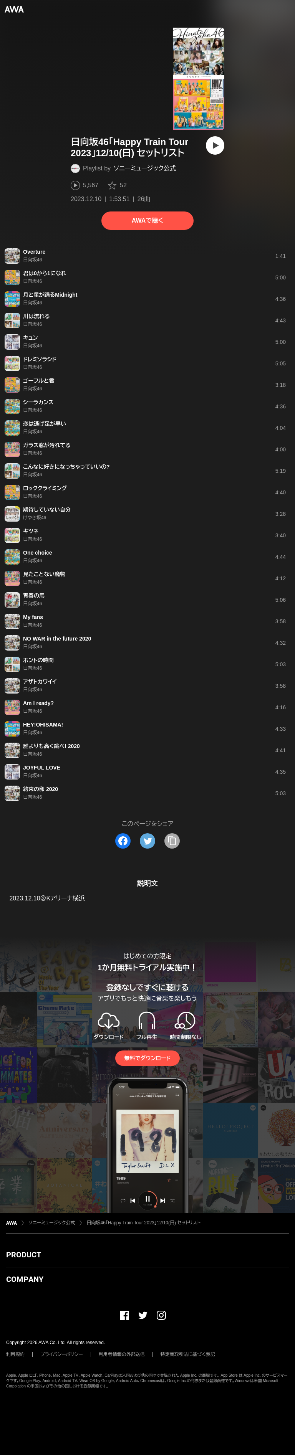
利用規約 (15, 1354)
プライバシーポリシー (61, 1354)
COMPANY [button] (24, 1279)
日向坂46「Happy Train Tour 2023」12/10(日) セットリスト (143, 1222)
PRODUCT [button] (23, 1254)
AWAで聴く (147, 220)
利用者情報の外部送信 (122, 1354)
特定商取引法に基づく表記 (188, 1354)
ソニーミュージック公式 (145, 168)
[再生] (215, 145)
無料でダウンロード (147, 1058)
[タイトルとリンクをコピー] (172, 841)
